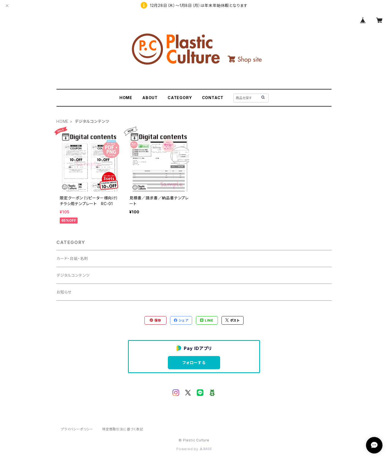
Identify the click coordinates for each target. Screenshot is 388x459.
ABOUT (150, 97)
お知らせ (64, 292)
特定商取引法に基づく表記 (122, 429)
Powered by (194, 449)
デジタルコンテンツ (73, 275)
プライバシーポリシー (77, 429)
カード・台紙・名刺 (72, 258)
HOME (125, 97)
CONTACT (213, 97)
